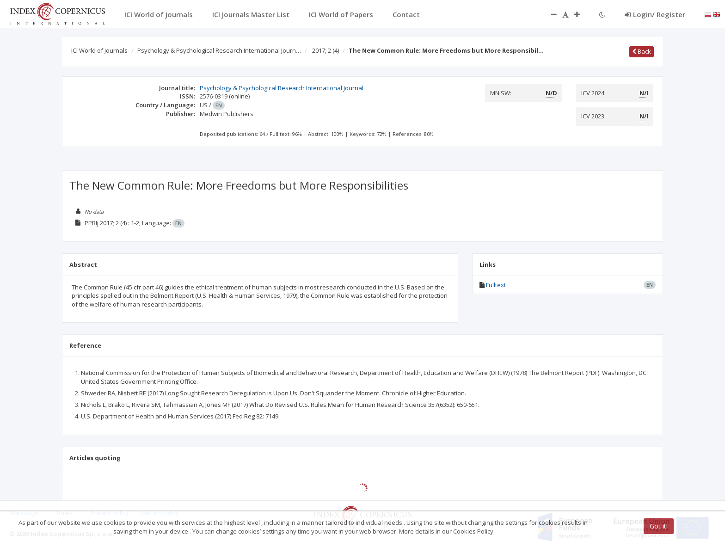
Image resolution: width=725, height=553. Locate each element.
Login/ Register (655, 14)
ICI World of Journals (99, 50)
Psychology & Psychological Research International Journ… (219, 50)
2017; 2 (325, 50)
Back (641, 51)
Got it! (659, 526)
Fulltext (496, 285)
